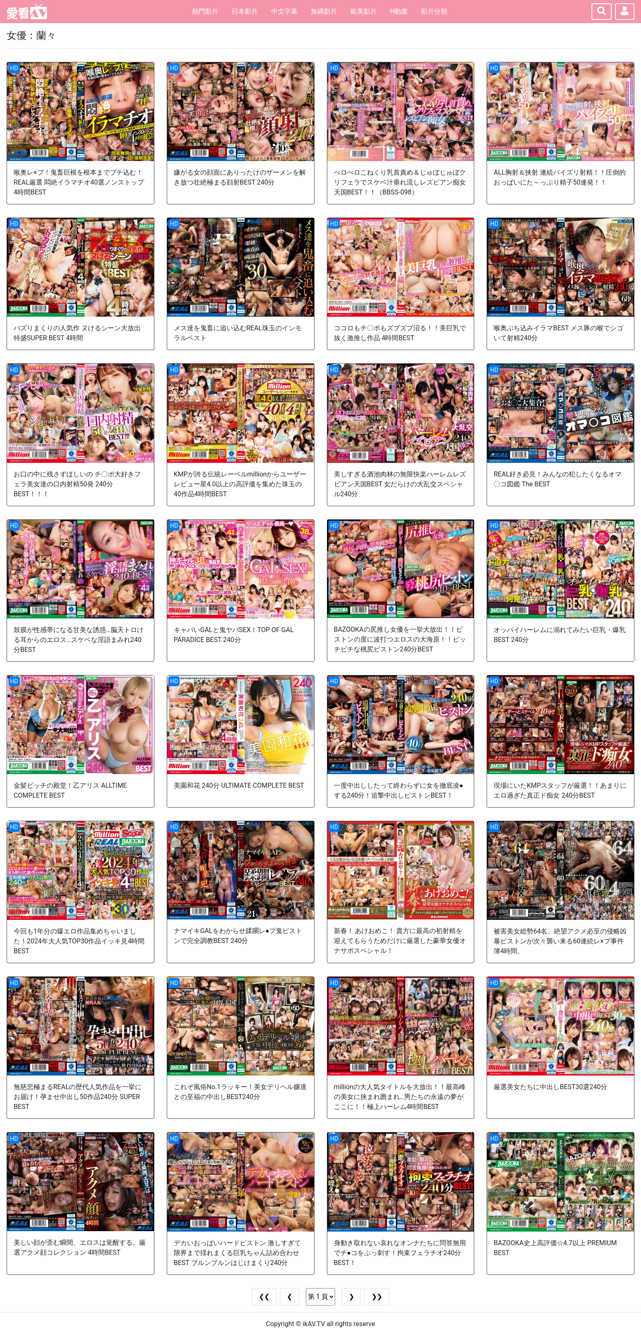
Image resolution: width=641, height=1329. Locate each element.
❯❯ (376, 1297)
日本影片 (245, 11)
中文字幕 (284, 11)
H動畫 (399, 11)
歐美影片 (363, 11)
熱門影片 (205, 11)
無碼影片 (324, 11)
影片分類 (434, 11)
